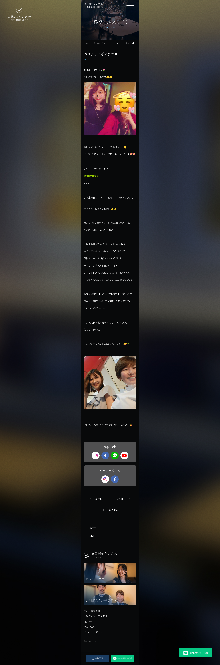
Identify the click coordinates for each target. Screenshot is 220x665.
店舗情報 (88, 621)
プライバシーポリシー (93, 632)
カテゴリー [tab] (95, 528)
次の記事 (121, 498)
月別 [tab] (92, 536)
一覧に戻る (112, 510)
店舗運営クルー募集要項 (95, 616)
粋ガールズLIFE (91, 626)
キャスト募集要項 (92, 610)
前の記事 (99, 498)
